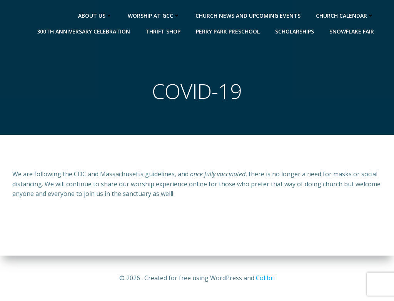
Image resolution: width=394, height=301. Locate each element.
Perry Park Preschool (228, 31)
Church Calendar (345, 15)
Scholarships (294, 31)
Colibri (265, 278)
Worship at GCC (154, 15)
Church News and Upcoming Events (248, 15)
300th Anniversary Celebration (83, 31)
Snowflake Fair (351, 31)
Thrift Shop (162, 31)
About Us (95, 15)
